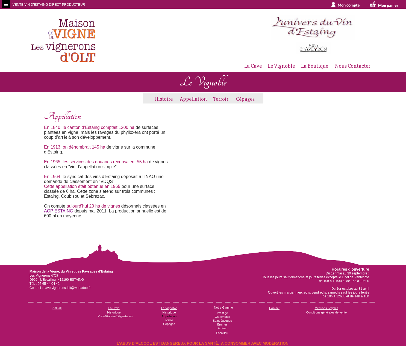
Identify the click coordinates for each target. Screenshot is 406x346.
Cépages (245, 99)
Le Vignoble (281, 66)
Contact (274, 308)
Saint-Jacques (222, 320)
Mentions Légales (326, 308)
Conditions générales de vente (326, 312)
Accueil (57, 307)
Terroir (220, 99)
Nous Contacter (352, 66)
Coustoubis (222, 316)
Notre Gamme (223, 307)
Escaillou (222, 333)
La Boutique (314, 66)
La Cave (253, 66)
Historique (114, 312)
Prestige (222, 313)
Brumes (222, 324)
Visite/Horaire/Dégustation (115, 316)
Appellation (193, 99)
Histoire (163, 99)
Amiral (222, 328)
